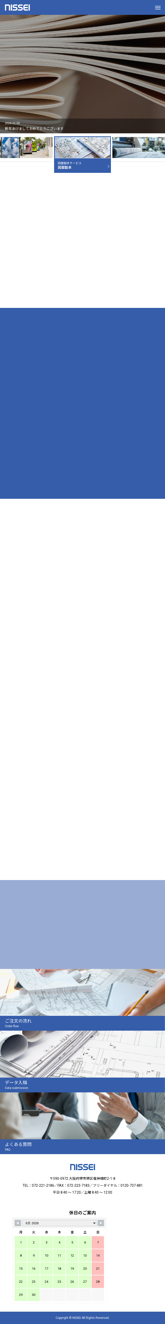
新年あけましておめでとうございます (34, 129)
